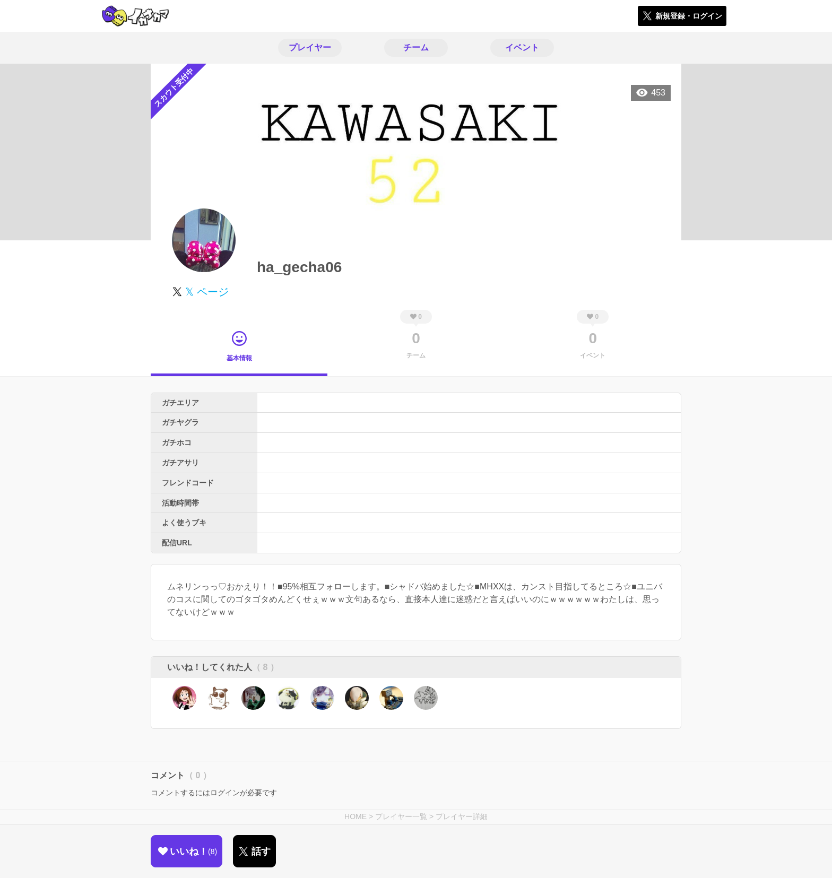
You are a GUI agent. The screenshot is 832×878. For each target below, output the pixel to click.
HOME (355, 816)
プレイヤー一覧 (401, 816)
